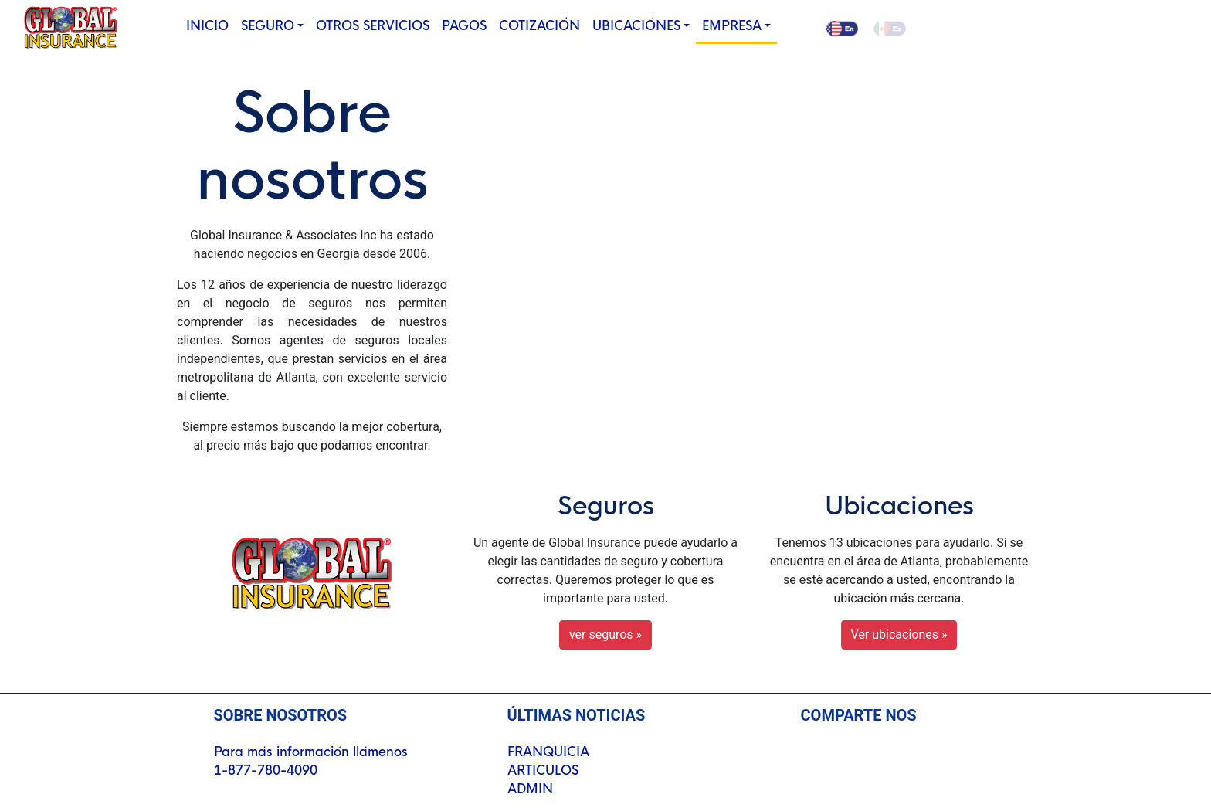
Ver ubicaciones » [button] (899, 634)
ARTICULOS (542, 770)
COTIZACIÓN (539, 26)
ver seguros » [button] (605, 634)
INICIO (210, 25)
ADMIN (530, 789)
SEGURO (267, 26)
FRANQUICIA (548, 752)
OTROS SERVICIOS (372, 26)
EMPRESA (732, 26)
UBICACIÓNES (636, 26)
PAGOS (464, 26)
